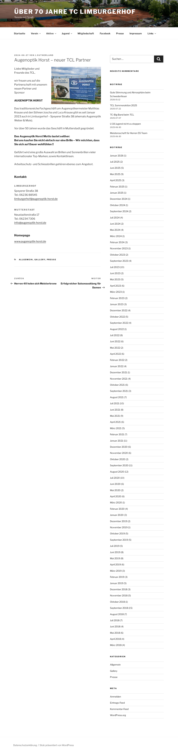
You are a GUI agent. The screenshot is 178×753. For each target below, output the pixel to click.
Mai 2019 (115, 558)
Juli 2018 (114, 620)
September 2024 (119, 211)
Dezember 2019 (118, 521)
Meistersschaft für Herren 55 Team (128, 133)
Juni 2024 (115, 223)
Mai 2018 (115, 632)
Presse (120, 33)
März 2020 (116, 502)
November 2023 (119, 248)
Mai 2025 (115, 174)
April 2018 (115, 638)
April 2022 (115, 353)
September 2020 (119, 465)
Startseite (19, 33)
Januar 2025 (116, 192)
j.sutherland (44, 55)
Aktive (51, 33)
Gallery (39, 259)
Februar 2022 (117, 360)
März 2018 (116, 645)
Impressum (136, 33)
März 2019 (116, 570)
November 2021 (118, 378)
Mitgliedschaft (86, 33)
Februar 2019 (117, 576)
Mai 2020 (115, 490)
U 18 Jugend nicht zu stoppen (125, 123)
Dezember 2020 (119, 446)
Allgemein (26, 259)
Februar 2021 (117, 434)
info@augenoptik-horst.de (30, 222)
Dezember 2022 (118, 310)
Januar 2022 (116, 366)
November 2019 (119, 527)
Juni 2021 (115, 409)
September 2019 (119, 539)
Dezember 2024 (118, 198)
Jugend (67, 33)
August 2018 (117, 614)
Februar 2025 (117, 186)
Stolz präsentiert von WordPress (57, 745)
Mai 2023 (115, 279)
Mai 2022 (115, 347)
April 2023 (115, 285)
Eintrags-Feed (117, 702)
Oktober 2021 (117, 384)
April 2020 (115, 496)
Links (152, 33)
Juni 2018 (115, 626)
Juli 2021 (114, 403)
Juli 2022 (114, 335)
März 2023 (116, 291)
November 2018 (119, 595)
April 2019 (115, 564)
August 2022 (117, 329)
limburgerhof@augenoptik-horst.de (36, 198)
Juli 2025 (115, 161)
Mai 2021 (115, 415)
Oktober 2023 (117, 254)
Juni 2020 (115, 483)
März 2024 (116, 236)
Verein (36, 33)
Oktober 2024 (117, 205)
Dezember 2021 (118, 372)
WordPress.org (118, 715)
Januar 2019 (116, 583)
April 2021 (115, 422)
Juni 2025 (115, 167)
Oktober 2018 (117, 601)
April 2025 (115, 180)
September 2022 (119, 322)
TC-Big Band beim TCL (122, 114)
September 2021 (119, 391)
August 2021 (117, 397)
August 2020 (117, 471)
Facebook (105, 33)
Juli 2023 (115, 267)
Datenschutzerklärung (25, 745)
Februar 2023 (117, 298)
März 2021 (115, 428)
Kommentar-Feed (119, 709)
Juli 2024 (115, 217)
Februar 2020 (117, 508)
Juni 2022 (115, 341)
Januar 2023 (116, 304)
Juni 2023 (115, 273)
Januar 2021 (116, 440)
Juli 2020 (115, 477)
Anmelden (115, 696)
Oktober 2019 (117, 533)
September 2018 (119, 607)
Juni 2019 (115, 552)
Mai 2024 (115, 229)
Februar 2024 (117, 242)
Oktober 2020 (117, 459)
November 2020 (119, 453)
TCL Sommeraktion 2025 (123, 105)
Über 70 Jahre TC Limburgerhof (75, 11)
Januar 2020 (117, 514)
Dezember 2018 (118, 589)
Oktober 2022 (117, 316)
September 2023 (119, 260)
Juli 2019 (114, 545)
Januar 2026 (116, 155)
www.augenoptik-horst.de (30, 241)
